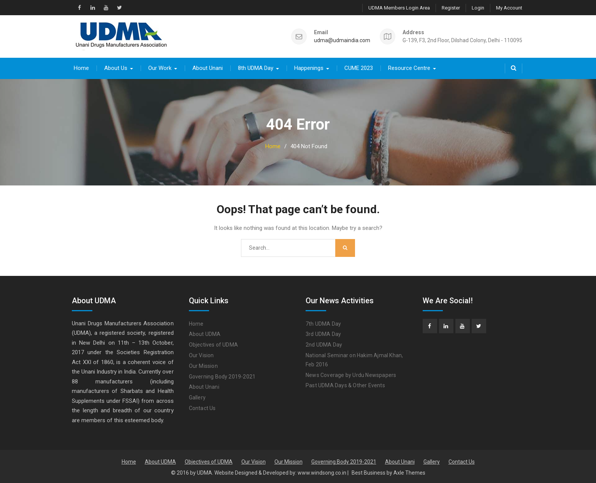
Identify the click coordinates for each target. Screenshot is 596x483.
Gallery (197, 397)
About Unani (207, 67)
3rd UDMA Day (323, 334)
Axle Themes (409, 472)
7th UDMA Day (323, 323)
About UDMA (205, 334)
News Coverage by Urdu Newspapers (351, 375)
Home (81, 67)
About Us (115, 67)
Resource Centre (409, 67)
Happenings (308, 67)
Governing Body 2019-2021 (222, 376)
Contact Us (202, 408)
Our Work (159, 67)
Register (451, 8)
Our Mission (203, 366)
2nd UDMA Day (324, 344)
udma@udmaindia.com (342, 40)
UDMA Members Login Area (399, 8)
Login (478, 8)
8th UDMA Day (255, 67)
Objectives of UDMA (213, 344)
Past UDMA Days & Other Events (345, 385)
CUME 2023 (358, 67)
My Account (509, 8)
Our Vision (201, 355)
